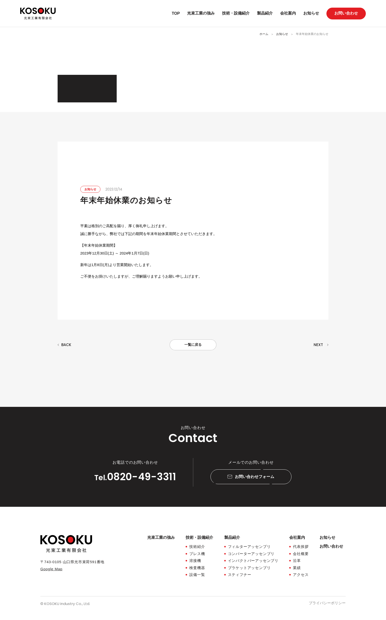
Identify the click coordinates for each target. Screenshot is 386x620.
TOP (176, 13)
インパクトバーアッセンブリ (253, 560)
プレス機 (197, 554)
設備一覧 (197, 574)
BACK (66, 344)
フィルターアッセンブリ (249, 546)
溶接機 (195, 560)
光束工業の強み (201, 13)
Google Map (51, 569)
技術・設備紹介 (236, 13)
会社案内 (288, 13)
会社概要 (300, 554)
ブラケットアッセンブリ (249, 568)
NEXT (318, 344)
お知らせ (311, 13)
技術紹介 (197, 546)
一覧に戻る (193, 345)
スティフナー (239, 574)
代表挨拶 (300, 546)
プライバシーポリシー (327, 603)
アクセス (300, 574)
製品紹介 (265, 13)
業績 (297, 568)
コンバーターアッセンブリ (251, 554)
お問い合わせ (346, 13)
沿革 (297, 560)
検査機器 (197, 568)
